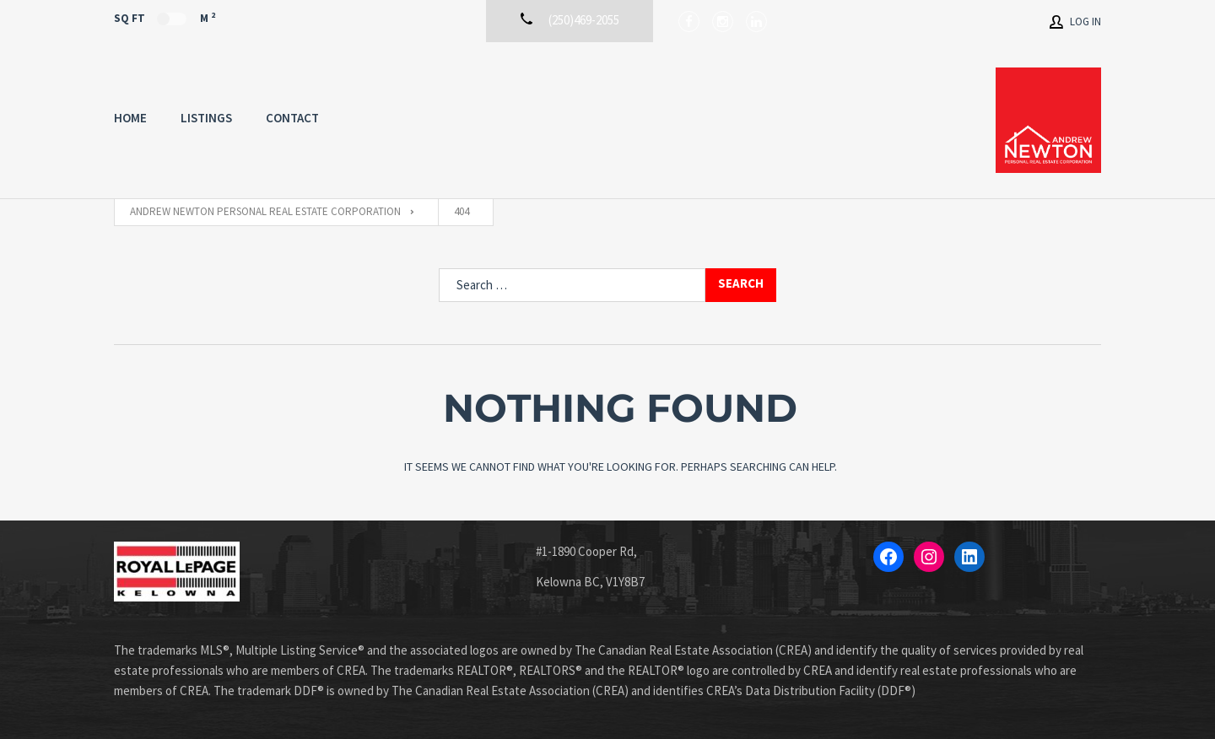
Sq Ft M (164, 17)
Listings (206, 118)
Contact (292, 118)
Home (130, 118)
